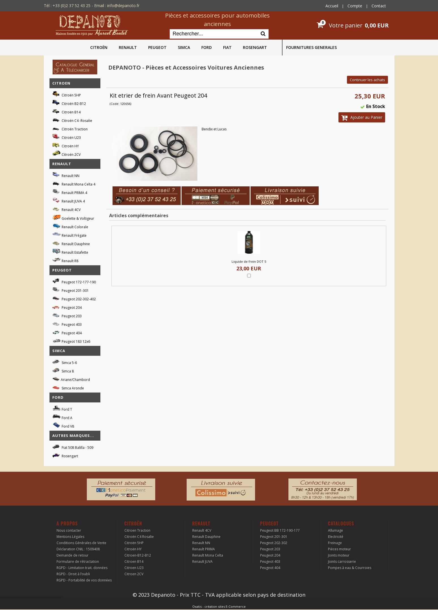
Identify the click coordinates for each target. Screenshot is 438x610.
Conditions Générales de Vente (81, 542)
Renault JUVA (202, 561)
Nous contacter (69, 530)
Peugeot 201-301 (70, 289)
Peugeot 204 (67, 306)
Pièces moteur (339, 549)
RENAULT (128, 47)
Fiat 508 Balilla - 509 (72, 446)
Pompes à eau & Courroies (349, 567)
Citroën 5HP (66, 94)
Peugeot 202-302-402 (74, 298)
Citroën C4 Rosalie (139, 536)
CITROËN (98, 47)
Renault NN (65, 175)
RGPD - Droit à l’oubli (73, 574)
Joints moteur (338, 555)
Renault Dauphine (71, 243)
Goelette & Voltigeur (73, 217)
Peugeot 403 (67, 323)
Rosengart (65, 455)
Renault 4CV (66, 209)
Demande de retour (73, 555)
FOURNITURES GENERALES (311, 47)
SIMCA (184, 47)
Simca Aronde (68, 387)
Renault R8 (65, 260)
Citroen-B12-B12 (137, 555)
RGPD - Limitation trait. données (82, 567)
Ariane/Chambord (71, 379)
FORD (206, 47)
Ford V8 (63, 425)
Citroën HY (65, 145)
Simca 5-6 (64, 362)
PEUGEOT (157, 47)
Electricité (335, 536)
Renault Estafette (70, 251)
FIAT (227, 47)
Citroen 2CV (133, 574)
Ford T (62, 408)
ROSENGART (255, 47)
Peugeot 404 (67, 332)
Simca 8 (63, 370)
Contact (379, 5)
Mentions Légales (70, 536)
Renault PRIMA (203, 549)
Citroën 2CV (66, 153)
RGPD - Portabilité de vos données (84, 580)
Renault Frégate (69, 234)
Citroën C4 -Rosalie (72, 120)
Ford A (62, 417)
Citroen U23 (134, 567)
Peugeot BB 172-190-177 (280, 530)
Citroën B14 (66, 111)
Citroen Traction (137, 530)
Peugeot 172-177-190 (74, 281)
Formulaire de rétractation (78, 561)
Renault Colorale (70, 226)
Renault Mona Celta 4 (73, 183)
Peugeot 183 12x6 (71, 341)
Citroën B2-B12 (69, 103)
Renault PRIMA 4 (69, 192)
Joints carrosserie (342, 561)
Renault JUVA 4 (68, 200)
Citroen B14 (133, 561)
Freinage (335, 542)
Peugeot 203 (67, 315)
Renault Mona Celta (207, 555)
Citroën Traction (70, 128)
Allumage (335, 530)
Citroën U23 (66, 136)
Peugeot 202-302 (273, 542)
